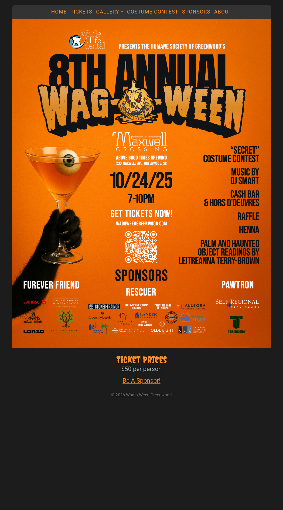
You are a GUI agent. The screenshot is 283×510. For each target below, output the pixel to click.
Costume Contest (152, 12)
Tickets (81, 12)
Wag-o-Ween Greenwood (149, 394)
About (223, 12)
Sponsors (196, 12)
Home (59, 12)
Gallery (107, 12)
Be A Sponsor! (141, 380)
